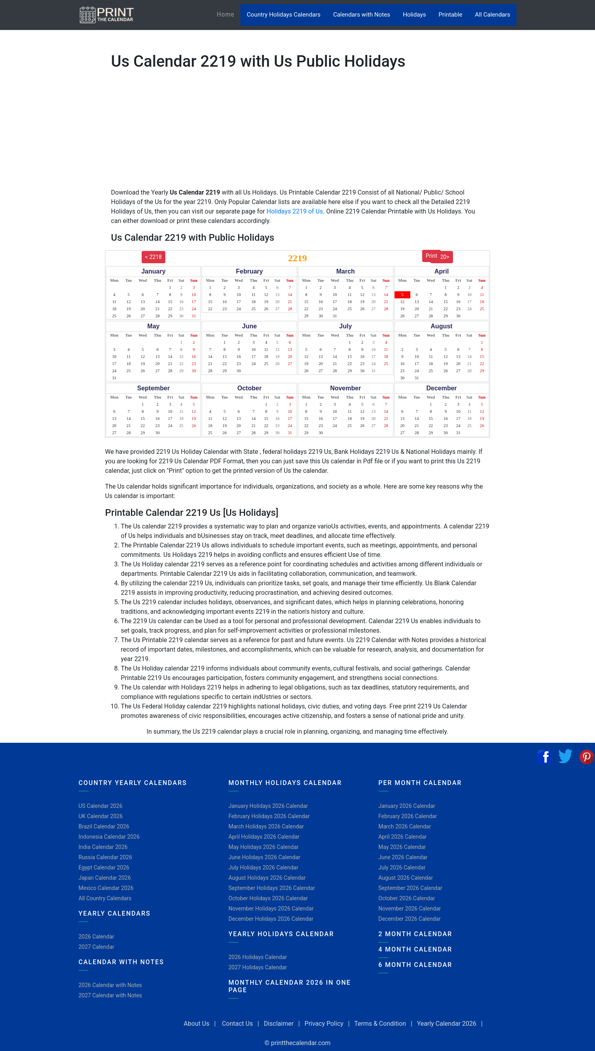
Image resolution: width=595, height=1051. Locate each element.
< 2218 (153, 257)
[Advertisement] (45, 246)
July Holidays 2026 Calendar (263, 867)
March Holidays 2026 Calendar (266, 826)
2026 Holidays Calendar (257, 957)
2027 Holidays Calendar (257, 967)
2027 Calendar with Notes (110, 995)
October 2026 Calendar (406, 898)
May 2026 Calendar (402, 847)
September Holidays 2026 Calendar (271, 888)
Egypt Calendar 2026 (104, 867)
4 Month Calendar (415, 949)
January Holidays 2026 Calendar (268, 806)
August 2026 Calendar (405, 878)
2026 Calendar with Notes (110, 985)
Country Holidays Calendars (283, 14)
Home (228, 14)
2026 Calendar (96, 936)
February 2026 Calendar (407, 816)
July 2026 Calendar (401, 867)
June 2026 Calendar (403, 857)
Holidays (414, 14)
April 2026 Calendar (402, 837)
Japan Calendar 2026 (105, 878)
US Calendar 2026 (100, 806)
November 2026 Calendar (409, 908)
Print (431, 256)
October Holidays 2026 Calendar (268, 898)
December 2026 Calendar (409, 919)
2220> (441, 257)
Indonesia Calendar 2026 (109, 837)
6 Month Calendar (415, 965)
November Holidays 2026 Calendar (271, 908)
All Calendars (492, 14)
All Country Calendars (105, 898)
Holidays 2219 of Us (295, 211)
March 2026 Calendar (404, 826)
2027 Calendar (96, 947)
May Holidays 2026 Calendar (263, 847)
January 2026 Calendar (406, 806)
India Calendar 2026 (103, 847)
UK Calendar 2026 (101, 816)
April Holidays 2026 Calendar (263, 837)
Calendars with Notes (361, 14)
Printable (450, 14)
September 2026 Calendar (410, 888)
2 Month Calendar (415, 934)
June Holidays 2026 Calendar (264, 857)
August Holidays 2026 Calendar (267, 878)
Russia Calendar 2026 (105, 857)
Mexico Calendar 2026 (106, 888)
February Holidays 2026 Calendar (269, 816)
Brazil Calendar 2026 (104, 826)
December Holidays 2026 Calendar (270, 919)
